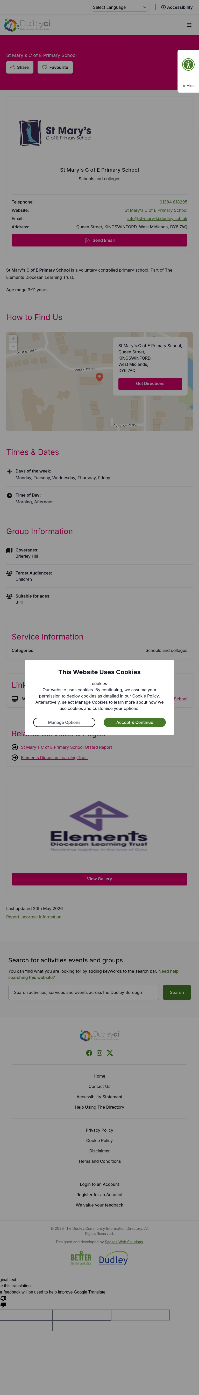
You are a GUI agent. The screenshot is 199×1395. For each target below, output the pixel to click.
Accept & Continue (134, 722)
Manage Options (64, 722)
